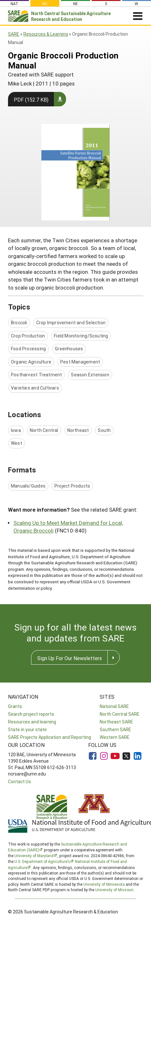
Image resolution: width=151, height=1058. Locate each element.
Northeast (78, 430)
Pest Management (80, 362)
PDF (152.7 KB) (31, 99)
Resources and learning (32, 722)
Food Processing (28, 348)
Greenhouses (69, 348)
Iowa (16, 430)
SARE (13, 34)
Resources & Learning (45, 34)
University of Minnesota (104, 884)
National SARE (114, 706)
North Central (44, 430)
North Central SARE (119, 714)
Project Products (72, 486)
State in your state (27, 729)
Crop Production (28, 336)
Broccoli (19, 322)
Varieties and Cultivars (35, 388)
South (104, 430)
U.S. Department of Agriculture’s (42, 861)
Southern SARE (115, 729)
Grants (15, 706)
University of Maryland (34, 855)
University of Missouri (114, 889)
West (16, 443)
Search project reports (31, 714)
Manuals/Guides (28, 486)
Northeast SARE (116, 722)
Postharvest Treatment (36, 375)
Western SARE (115, 737)
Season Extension (90, 375)
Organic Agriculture (31, 362)
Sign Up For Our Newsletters (69, 658)
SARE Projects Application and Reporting (49, 737)
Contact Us (19, 781)
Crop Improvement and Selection (70, 322)
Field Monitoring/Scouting (81, 336)
